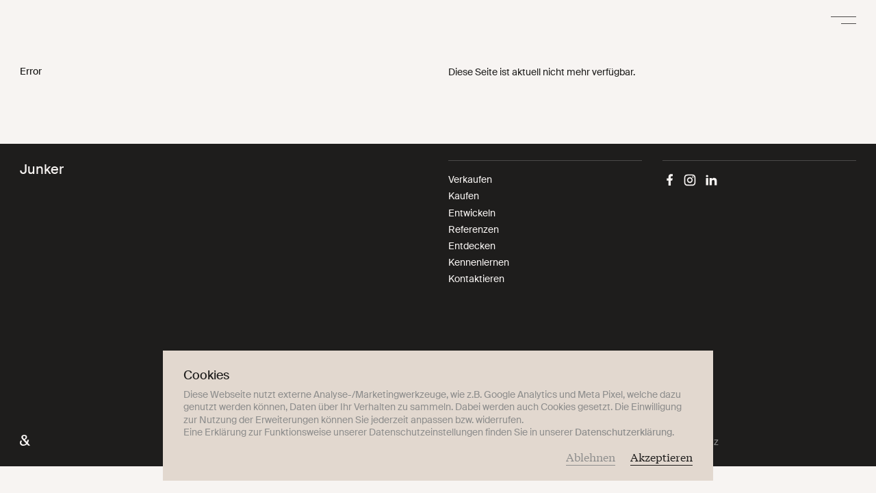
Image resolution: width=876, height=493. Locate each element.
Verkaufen (470, 179)
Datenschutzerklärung (623, 432)
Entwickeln (471, 213)
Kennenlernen (478, 262)
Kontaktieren (476, 279)
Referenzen (473, 229)
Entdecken (471, 246)
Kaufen (463, 196)
